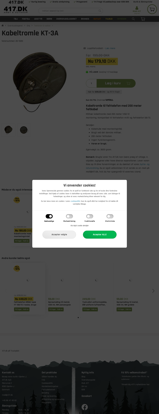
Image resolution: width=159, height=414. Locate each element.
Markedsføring (69, 221)
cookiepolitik (75, 201)
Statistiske (110, 221)
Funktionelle (90, 221)
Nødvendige (49, 221)
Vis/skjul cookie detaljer (79, 225)
